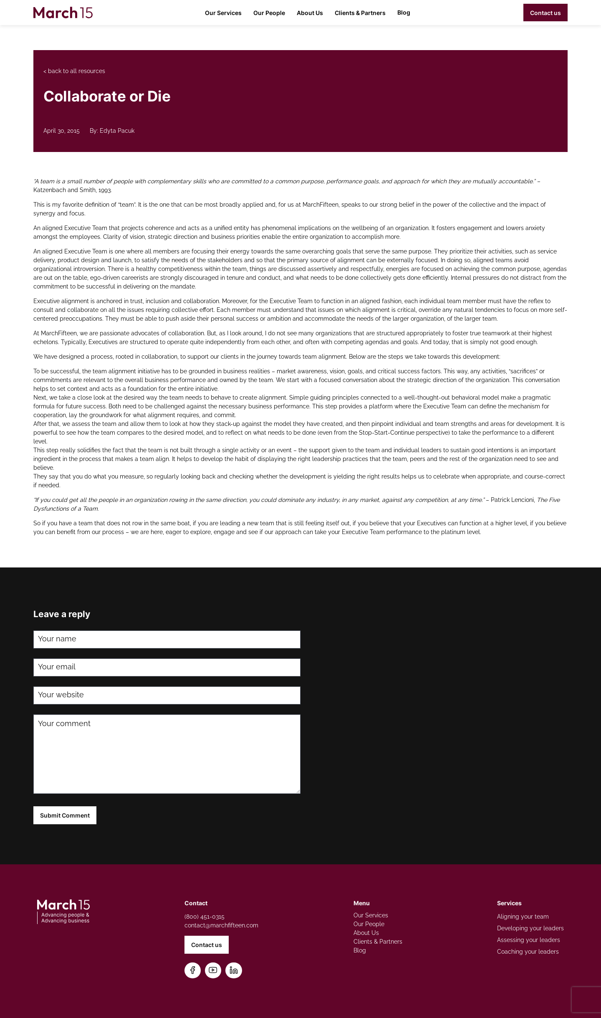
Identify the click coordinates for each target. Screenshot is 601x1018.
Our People (269, 12)
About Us (310, 12)
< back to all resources (74, 71)
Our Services (223, 12)
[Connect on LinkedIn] (233, 970)
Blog (403, 12)
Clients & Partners (360, 12)
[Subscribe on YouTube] (213, 970)
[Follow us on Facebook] (192, 970)
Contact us (545, 12)
